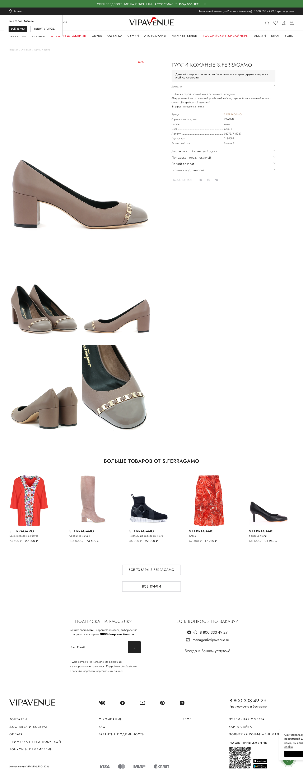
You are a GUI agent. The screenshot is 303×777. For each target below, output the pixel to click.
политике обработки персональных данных (97, 671)
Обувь (97, 36)
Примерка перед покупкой (35, 742)
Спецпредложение (68, 36)
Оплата (16, 734)
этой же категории (187, 77)
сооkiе (221, 747)
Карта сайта (240, 727)
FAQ (102, 727)
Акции (260, 36)
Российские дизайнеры (226, 36)
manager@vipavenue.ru (210, 639)
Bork (289, 36)
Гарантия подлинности (122, 734)
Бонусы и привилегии (31, 749)
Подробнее (189, 4)
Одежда (114, 36)
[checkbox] (101, 666)
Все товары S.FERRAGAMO (151, 569)
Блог (275, 36)
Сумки (133, 36)
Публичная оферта (247, 719)
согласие (83, 662)
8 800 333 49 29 (264, 11)
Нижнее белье (184, 36)
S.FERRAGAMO (233, 114)
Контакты (18, 719)
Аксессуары (155, 36)
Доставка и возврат (28, 727)
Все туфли (151, 586)
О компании (111, 719)
